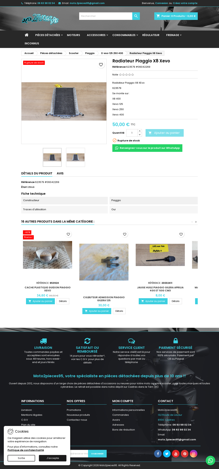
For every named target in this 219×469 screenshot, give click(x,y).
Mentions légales (31, 415)
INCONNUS (32, 43)
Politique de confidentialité (26, 450)
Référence (119, 67)
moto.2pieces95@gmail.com (87, 3)
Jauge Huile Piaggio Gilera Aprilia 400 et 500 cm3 (160, 289)
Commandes (120, 415)
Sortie (21, 458)
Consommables (123, 35)
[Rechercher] (109, 16)
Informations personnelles (128, 410)
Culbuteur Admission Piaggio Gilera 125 (104, 299)
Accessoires (96, 35)
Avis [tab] (60, 173)
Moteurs (73, 35)
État (24, 187)
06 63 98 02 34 (46, 3)
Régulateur (150, 35)
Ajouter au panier (164, 133)
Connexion (161, 3)
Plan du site (28, 425)
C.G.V (24, 420)
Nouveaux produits (78, 415)
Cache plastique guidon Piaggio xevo (48, 289)
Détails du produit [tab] (36, 173)
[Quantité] (132, 133)
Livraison (26, 410)
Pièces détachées (47, 35)
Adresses (118, 425)
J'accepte (52, 458)
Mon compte (122, 401)
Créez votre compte (185, 3)
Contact (165, 401)
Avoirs (116, 420)
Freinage (172, 35)
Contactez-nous (77, 420)
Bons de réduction (123, 429)
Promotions (74, 410)
